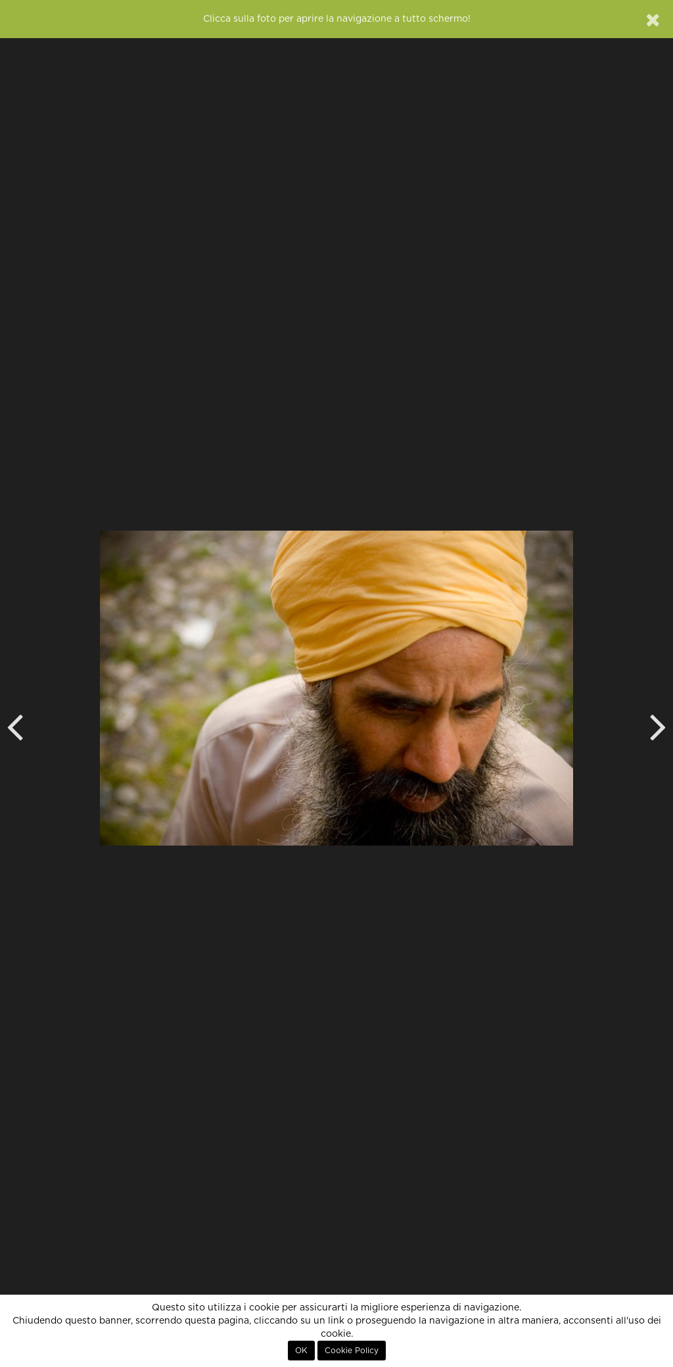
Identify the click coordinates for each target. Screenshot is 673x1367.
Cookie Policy (352, 1351)
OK (301, 1351)
